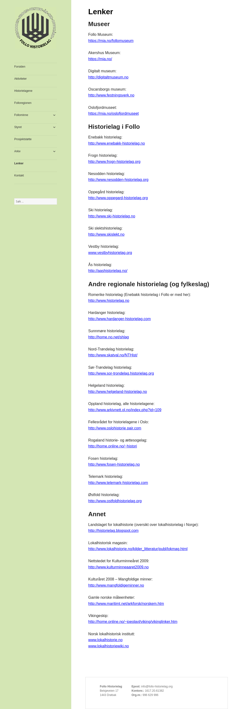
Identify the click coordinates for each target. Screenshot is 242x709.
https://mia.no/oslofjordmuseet (113, 113)
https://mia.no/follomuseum (110, 41)
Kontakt (19, 175)
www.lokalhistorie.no (105, 640)
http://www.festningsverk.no (111, 95)
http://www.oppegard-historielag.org (118, 198)
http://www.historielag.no (108, 301)
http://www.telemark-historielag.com (118, 483)
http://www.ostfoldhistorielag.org (115, 501)
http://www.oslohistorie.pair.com (114, 428)
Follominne (21, 115)
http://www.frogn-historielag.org (114, 162)
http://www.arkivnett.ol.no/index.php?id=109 (124, 410)
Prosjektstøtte (22, 139)
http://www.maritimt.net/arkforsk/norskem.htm (126, 604)
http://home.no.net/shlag (108, 337)
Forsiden (19, 66)
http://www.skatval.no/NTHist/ (112, 355)
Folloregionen (22, 103)
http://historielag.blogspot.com (113, 531)
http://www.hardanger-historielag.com (119, 319)
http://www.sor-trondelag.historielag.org (121, 373)
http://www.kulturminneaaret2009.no (118, 567)
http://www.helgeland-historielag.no (117, 392)
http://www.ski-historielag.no (111, 216)
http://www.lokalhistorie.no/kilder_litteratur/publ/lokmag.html (138, 549)
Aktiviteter (20, 78)
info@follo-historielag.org (157, 686)
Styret (18, 127)
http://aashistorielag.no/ (107, 271)
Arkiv (17, 151)
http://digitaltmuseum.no (108, 77)
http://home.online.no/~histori (112, 446)
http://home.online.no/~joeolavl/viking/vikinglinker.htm (132, 622)
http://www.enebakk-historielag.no (116, 143)
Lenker (18, 163)
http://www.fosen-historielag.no (114, 464)
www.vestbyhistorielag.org (110, 253)
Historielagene (23, 90)
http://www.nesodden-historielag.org (118, 180)
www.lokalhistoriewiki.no (108, 646)
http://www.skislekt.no (106, 234)
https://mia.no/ (100, 59)
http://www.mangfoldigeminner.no (116, 585)
